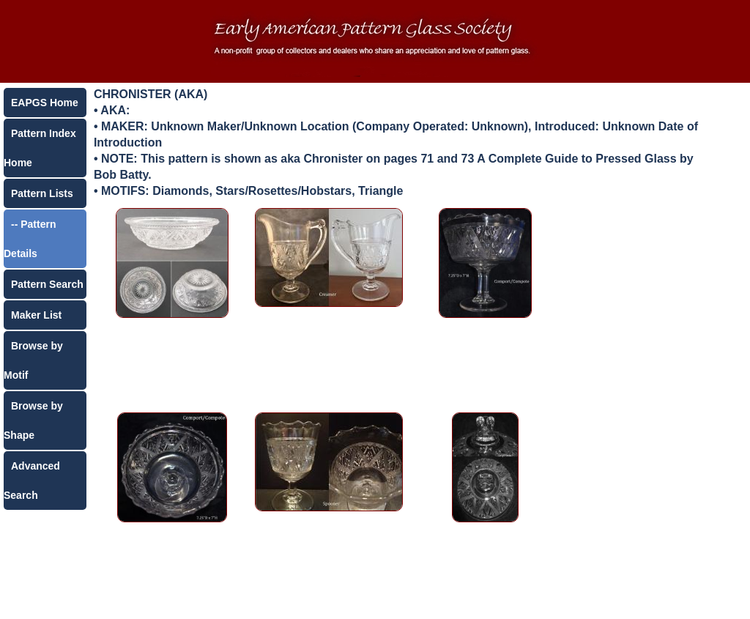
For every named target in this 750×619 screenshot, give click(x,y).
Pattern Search (47, 284)
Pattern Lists (42, 193)
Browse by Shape (33, 420)
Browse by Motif (33, 360)
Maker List (36, 315)
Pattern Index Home (40, 147)
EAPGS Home (44, 102)
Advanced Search (32, 480)
